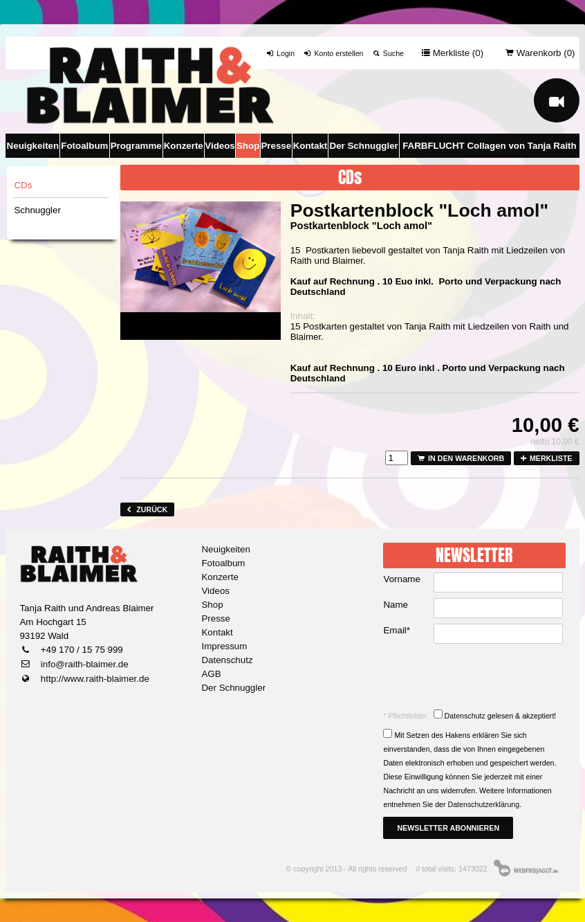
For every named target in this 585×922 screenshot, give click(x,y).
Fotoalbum (84, 146)
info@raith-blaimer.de (83, 664)
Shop (247, 146)
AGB (211, 674)
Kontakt (310, 146)
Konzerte (183, 146)
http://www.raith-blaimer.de (93, 679)
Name (395, 604)
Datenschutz (226, 660)
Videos (219, 146)
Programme (136, 146)
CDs (23, 185)
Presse (276, 146)
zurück (147, 509)
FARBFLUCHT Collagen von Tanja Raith (489, 146)
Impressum (224, 646)
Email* (396, 630)
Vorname (401, 579)
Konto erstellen (333, 53)
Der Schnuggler (364, 146)
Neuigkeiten (33, 146)
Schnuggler (37, 210)
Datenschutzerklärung (484, 804)
